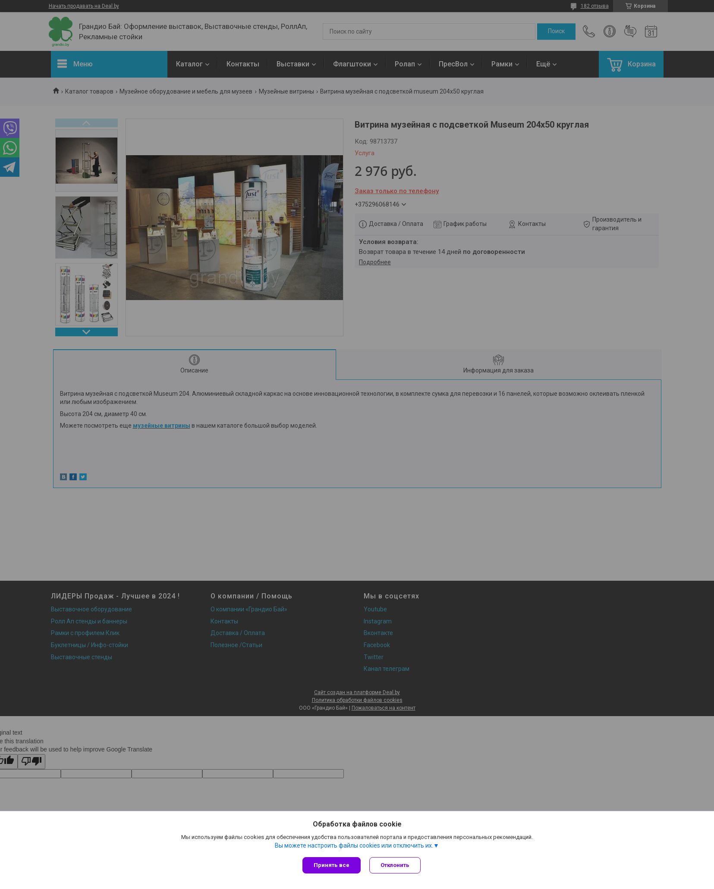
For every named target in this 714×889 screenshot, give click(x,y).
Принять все (331, 865)
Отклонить (395, 865)
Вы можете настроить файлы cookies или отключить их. (354, 845)
